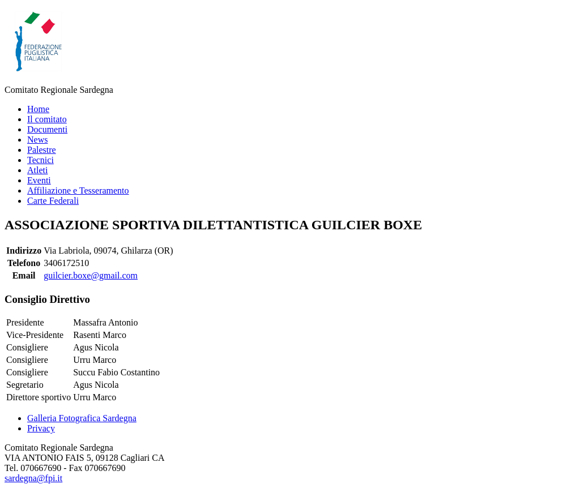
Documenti (47, 129)
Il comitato (47, 119)
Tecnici (40, 160)
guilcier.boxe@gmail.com (91, 275)
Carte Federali (53, 201)
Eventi (39, 180)
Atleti (37, 170)
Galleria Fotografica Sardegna (82, 418)
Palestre (41, 150)
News (37, 139)
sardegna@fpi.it (33, 478)
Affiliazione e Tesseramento (78, 190)
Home (38, 109)
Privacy (41, 428)
